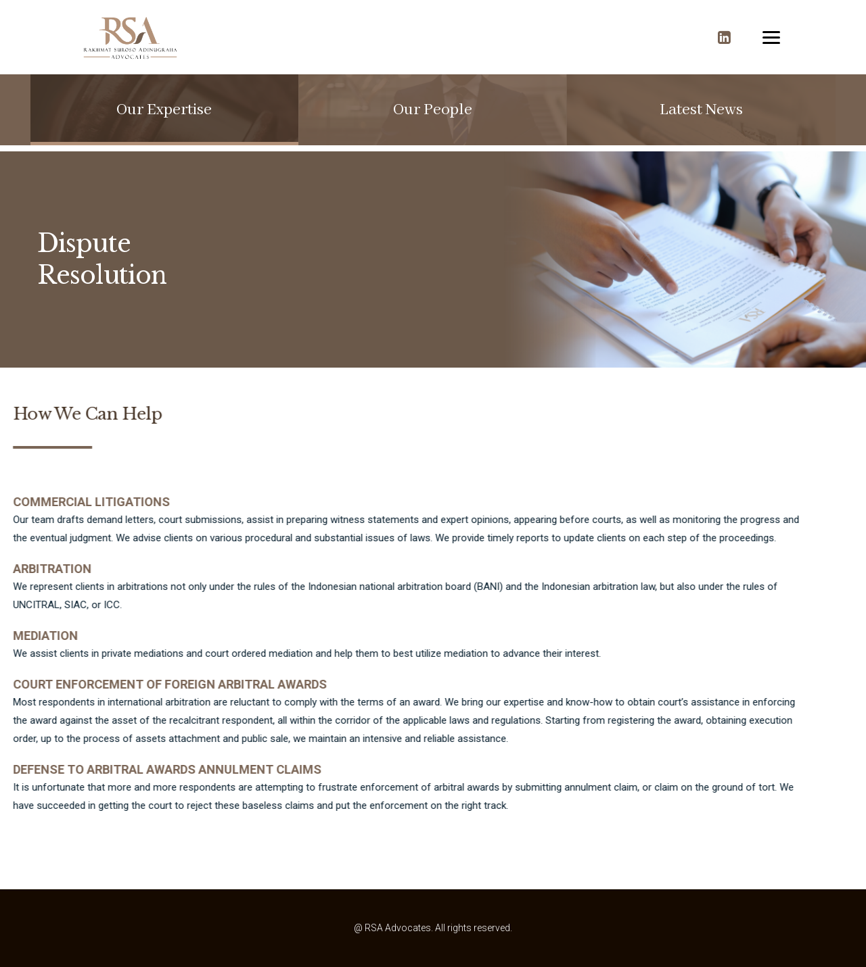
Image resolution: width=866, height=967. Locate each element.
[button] (164, 109)
